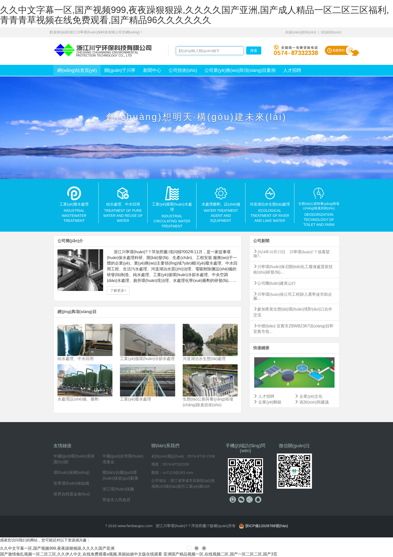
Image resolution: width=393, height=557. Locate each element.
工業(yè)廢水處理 (135, 399)
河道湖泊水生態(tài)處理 (204, 359)
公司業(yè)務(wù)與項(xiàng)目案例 (240, 70)
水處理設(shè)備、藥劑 (78, 399)
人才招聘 (292, 70)
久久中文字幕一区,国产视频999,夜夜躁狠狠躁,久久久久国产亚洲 (57, 548)
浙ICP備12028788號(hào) (266, 526)
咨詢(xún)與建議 (311, 402)
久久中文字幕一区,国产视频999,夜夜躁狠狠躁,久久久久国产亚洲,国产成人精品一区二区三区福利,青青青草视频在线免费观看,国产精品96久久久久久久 (194, 15)
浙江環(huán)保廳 (118, 489)
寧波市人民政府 (116, 500)
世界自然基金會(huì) (71, 494)
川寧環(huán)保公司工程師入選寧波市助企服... (292, 296)
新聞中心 (152, 70)
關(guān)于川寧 (120, 70)
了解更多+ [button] (118, 290)
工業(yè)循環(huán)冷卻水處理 (147, 359)
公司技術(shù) (183, 70)
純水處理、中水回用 (75, 359)
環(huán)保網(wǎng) (71, 472)
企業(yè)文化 (308, 396)
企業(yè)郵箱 (267, 402)
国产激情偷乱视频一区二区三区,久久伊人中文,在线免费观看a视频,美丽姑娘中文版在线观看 (81, 554)
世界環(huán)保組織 (71, 483)
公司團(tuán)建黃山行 (274, 283)
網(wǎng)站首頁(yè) (77, 70)
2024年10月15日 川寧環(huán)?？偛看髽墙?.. (291, 253)
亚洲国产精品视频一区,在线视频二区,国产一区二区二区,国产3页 (220, 554)
